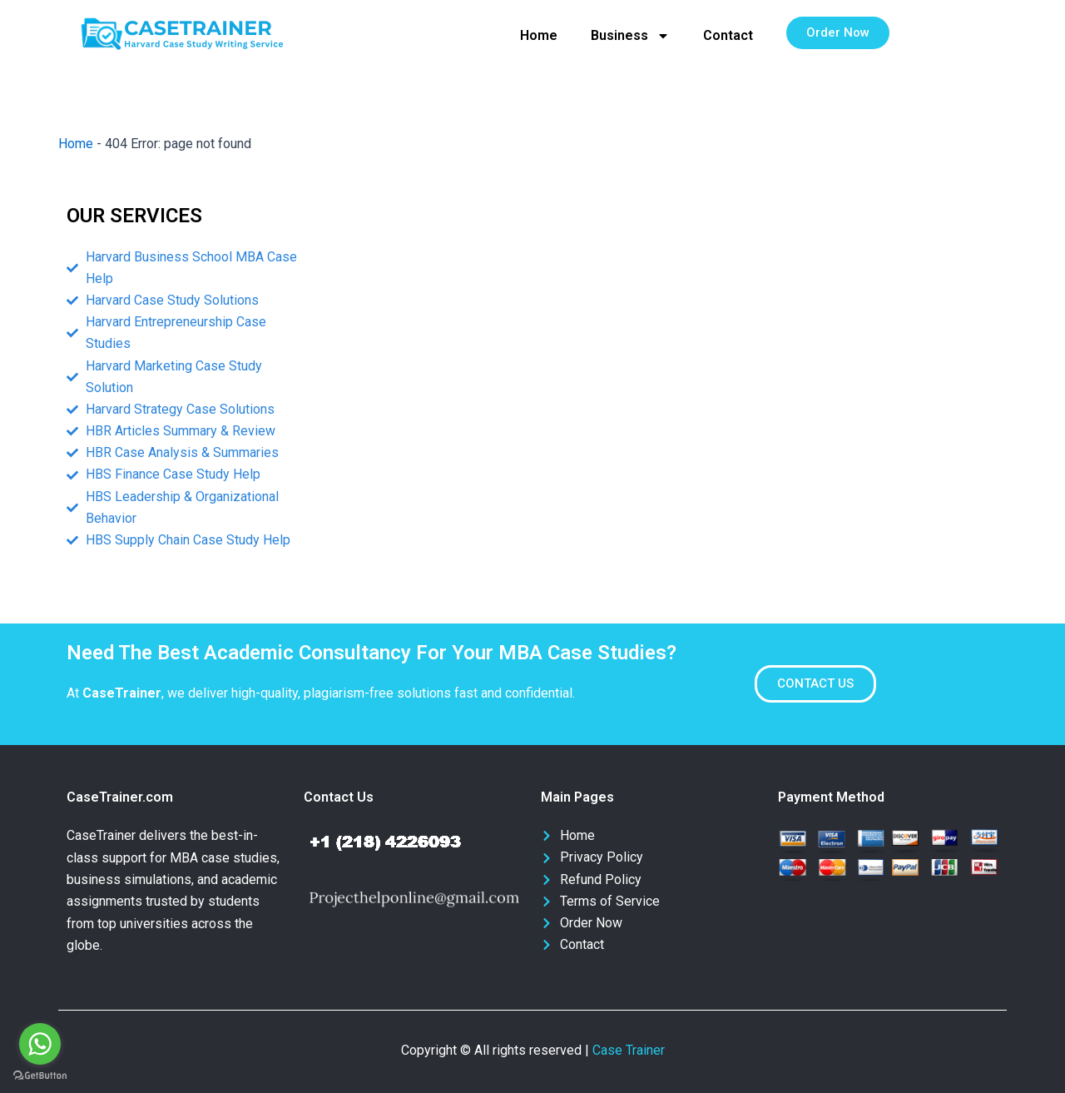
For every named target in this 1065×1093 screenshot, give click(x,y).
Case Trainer (628, 1050)
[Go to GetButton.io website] (40, 1076)
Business (630, 36)
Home (538, 35)
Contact (728, 35)
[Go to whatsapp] (40, 1044)
